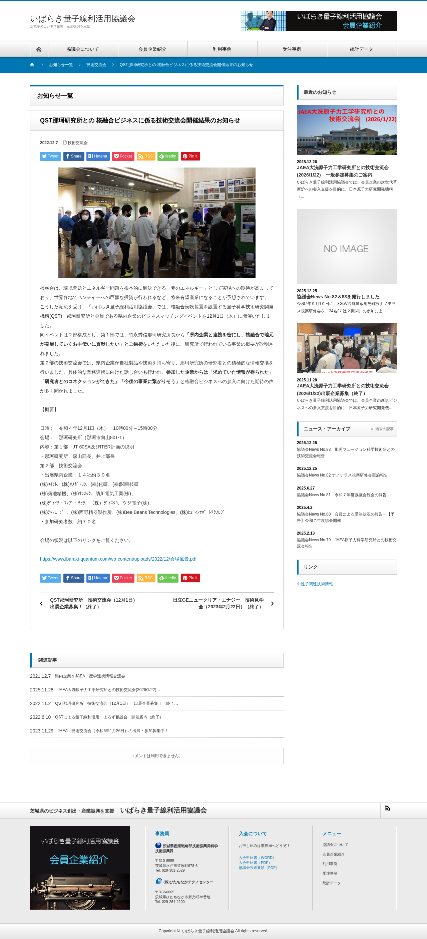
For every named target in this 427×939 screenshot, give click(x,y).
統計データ (332, 883)
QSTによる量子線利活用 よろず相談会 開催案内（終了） (109, 717)
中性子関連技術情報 (315, 584)
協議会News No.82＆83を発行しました (338, 296)
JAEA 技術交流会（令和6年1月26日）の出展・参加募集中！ (113, 730)
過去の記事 (384, 429)
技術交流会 (78, 142)
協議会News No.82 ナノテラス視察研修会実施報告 (342, 475)
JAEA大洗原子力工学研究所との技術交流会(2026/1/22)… (109, 689)
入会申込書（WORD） (257, 858)
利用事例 (330, 864)
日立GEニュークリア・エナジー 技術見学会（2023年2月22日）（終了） (218, 603)
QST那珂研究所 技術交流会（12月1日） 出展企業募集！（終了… (116, 703)
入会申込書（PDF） (255, 863)
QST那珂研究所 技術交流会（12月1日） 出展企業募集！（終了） (96, 603)
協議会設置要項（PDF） (259, 868)
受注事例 (330, 873)
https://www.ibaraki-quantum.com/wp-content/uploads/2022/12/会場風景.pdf (118, 559)
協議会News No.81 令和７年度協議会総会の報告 (342, 495)
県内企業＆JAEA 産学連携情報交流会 (90, 676)
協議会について (335, 845)
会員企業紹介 (334, 854)
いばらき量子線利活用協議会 (82, 18)
